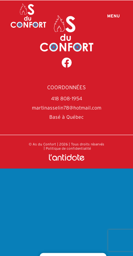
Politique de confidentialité (68, 148)
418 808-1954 (66, 98)
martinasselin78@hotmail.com (66, 108)
